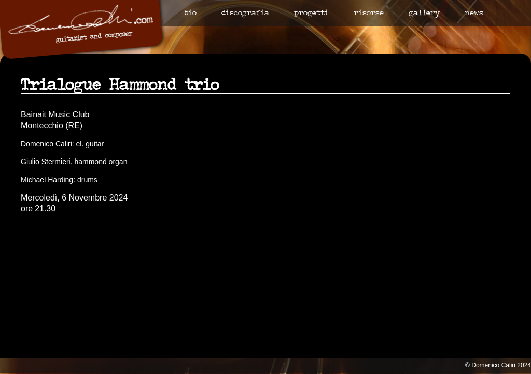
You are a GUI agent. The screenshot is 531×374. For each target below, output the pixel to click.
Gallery (424, 13)
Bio (190, 13)
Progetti (311, 13)
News (474, 13)
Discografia (245, 13)
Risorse (369, 13)
